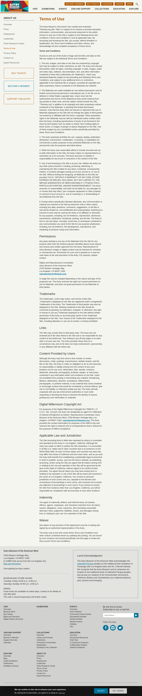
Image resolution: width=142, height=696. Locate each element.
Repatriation (41, 645)
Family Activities (76, 619)
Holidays (73, 624)
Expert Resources (11, 63)
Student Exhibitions (77, 647)
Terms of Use (9, 48)
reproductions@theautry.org (52, 274)
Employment (9, 34)
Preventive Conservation (46, 642)
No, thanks (118, 691)
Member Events (76, 622)
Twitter (120, 628)
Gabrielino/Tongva (85, 564)
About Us (41, 653)
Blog (5, 658)
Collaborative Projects (78, 645)
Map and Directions (12, 564)
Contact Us (8, 58)
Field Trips (74, 640)
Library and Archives (45, 638)
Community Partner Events (80, 614)
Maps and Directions (12, 617)
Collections (102, 9)
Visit (35, 9)
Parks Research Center (14, 43)
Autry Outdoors (76, 612)
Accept (101, 691)
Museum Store (9, 612)
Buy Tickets (93, 4)
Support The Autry (19, 99)
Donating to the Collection (47, 647)
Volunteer (7, 642)
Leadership (8, 39)
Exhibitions (48, 9)
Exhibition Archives (11, 666)
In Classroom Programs (79, 642)
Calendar (107, 4)
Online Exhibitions (11, 661)
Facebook (105, 628)
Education (119, 9)
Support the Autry (10, 640)
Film (71, 627)
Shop (129, 4)
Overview (8, 24)
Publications (8, 663)
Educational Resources (79, 638)
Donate (119, 4)
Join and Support (81, 9)
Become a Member (74, 4)
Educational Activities (78, 617)
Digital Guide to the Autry (13, 619)
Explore (134, 9)
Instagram (113, 628)
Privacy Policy (10, 53)
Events (63, 9)
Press (6, 29)
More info (62, 693)
